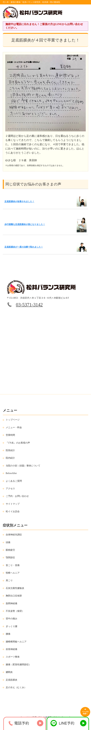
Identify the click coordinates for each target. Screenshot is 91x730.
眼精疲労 (10, 550)
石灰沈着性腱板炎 (15, 588)
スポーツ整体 (13, 657)
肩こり (9, 580)
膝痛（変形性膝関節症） (18, 664)
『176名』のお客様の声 (18, 443)
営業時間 (10, 435)
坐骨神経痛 (11, 649)
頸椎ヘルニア (13, 573)
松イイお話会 (13, 511)
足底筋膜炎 (11, 680)
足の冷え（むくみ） (16, 687)
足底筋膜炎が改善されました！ (19, 201)
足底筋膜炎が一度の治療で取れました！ (23, 247)
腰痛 (8, 634)
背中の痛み (11, 618)
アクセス (10, 488)
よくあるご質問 (14, 481)
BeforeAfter (11, 473)
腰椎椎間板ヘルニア (16, 641)
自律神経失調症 (14, 534)
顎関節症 (10, 557)
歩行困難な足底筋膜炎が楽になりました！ (24, 224)
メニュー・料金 (14, 427)
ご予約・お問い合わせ (17, 496)
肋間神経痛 (11, 603)
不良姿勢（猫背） (15, 611)
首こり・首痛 (13, 565)
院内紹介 (10, 458)
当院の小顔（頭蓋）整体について (23, 465)
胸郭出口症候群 (14, 596)
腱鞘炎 (9, 672)
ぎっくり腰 (11, 626)
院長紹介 (10, 450)
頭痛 (8, 542)
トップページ (13, 420)
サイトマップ (13, 504)
